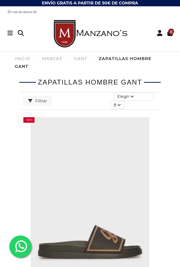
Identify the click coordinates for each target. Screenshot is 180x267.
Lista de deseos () (22, 12)
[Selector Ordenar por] (134, 96)
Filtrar (38, 100)
